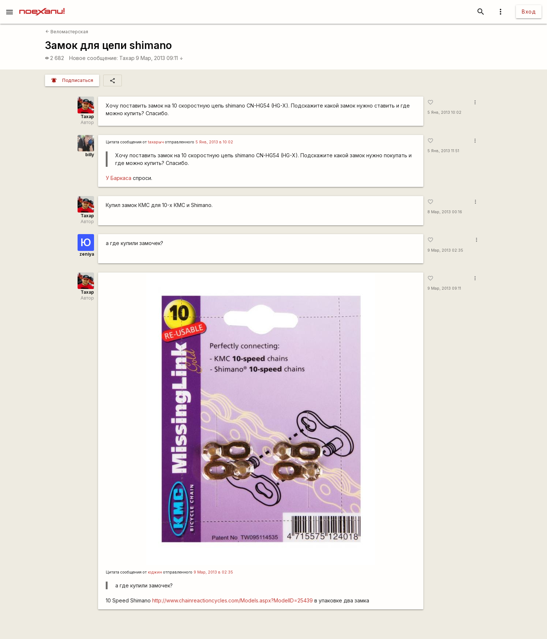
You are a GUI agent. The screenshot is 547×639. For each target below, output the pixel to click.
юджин (155, 572)
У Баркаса (119, 178)
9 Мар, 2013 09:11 (159, 58)
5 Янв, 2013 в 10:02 (214, 142)
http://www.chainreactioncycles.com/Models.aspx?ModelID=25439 (232, 600)
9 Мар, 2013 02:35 (445, 250)
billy (89, 154)
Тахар (127, 58)
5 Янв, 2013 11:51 (443, 151)
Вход (529, 11)
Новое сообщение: (93, 58)
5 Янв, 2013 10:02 (444, 112)
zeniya (86, 254)
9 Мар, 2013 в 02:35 (213, 572)
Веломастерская (67, 31)
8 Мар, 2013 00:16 (444, 212)
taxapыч (156, 142)
